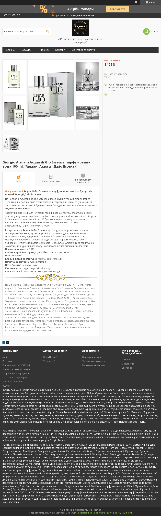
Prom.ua (97, 509)
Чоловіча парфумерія (93, 361)
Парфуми (25, 50)
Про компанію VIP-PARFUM (16, 365)
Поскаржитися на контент (91, 512)
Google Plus (128, 363)
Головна (10, 50)
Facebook (127, 359)
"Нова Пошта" (49, 356)
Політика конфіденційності (119, 512)
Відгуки (6, 385)
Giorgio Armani (14, 191)
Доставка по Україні (12, 381)
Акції (4, 356)
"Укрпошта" (48, 361)
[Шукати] (47, 31)
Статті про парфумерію (14, 377)
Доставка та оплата (83, 50)
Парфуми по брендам (93, 365)
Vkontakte (127, 367)
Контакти (60, 50)
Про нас (44, 50)
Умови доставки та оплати (16, 369)
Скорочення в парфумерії (15, 373)
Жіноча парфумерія (92, 356)
